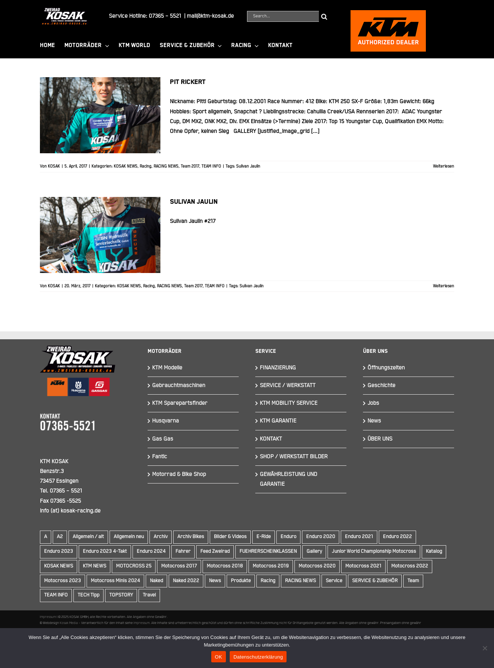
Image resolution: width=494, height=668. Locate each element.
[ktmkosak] (388, 13)
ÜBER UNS (379, 439)
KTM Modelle (167, 368)
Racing (145, 166)
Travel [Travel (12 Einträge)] (149, 595)
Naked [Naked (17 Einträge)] (156, 581)
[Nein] (484, 648)
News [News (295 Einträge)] (215, 581)
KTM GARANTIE (278, 421)
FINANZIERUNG (278, 368)
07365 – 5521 (165, 16)
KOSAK (54, 166)
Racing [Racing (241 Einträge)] (268, 581)
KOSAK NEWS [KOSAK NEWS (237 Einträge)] (58, 566)
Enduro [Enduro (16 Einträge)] (288, 537)
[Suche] (324, 16)
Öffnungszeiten (386, 368)
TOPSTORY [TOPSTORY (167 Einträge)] (121, 595)
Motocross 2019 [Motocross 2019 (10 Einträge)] (271, 566)
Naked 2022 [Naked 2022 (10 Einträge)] (186, 581)
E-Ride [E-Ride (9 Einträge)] (263, 537)
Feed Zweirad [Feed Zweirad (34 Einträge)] (215, 551)
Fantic (159, 456)
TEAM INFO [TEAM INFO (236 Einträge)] (56, 595)
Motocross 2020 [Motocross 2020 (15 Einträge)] (317, 566)
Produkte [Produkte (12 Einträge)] (241, 581)
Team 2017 (190, 166)
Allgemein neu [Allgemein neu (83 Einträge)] (129, 537)
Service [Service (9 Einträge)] (334, 581)
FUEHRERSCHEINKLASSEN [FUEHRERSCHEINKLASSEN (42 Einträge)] (268, 551)
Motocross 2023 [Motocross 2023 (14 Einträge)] (62, 581)
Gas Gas (162, 439)
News (374, 421)
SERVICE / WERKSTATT (288, 385)
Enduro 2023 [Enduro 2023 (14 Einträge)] (58, 551)
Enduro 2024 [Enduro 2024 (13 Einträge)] (151, 551)
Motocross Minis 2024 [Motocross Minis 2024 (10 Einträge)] (115, 581)
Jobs (373, 403)
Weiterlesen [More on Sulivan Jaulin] (443, 286)
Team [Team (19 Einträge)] (413, 581)
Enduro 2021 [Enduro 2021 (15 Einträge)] (359, 537)
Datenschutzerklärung (258, 657)
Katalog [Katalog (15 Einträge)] (434, 551)
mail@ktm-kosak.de (210, 16)
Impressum (48, 617)
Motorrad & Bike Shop (179, 474)
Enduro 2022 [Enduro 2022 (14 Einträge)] (397, 537)
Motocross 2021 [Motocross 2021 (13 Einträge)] (363, 566)
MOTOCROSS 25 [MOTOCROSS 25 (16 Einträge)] (133, 566)
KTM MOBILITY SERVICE (288, 403)
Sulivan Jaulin (248, 166)
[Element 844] (64, 11)
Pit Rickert (188, 82)
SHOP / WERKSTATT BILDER (294, 456)
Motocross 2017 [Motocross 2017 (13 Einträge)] (179, 566)
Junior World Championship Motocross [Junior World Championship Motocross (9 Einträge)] (374, 551)
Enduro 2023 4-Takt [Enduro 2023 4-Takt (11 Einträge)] (105, 551)
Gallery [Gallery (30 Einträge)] (314, 551)
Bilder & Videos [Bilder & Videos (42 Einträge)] (230, 537)
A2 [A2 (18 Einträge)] (60, 537)
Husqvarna (165, 421)
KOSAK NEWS (125, 166)
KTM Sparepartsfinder (179, 403)
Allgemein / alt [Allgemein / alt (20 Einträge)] (88, 537)
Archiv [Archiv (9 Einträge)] (161, 537)
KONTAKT (271, 439)
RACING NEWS (166, 166)
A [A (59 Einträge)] (45, 537)
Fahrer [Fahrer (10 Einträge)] (183, 551)
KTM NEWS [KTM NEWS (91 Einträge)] (94, 566)
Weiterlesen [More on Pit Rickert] (443, 166)
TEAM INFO (211, 166)
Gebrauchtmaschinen (178, 385)
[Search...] (283, 16)
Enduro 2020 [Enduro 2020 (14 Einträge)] (320, 537)
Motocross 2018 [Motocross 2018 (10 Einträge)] (225, 566)
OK (218, 657)
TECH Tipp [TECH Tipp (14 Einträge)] (88, 595)
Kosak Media (69, 623)
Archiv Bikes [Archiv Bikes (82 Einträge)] (190, 537)
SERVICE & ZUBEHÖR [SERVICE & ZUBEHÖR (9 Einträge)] (375, 581)
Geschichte (381, 385)
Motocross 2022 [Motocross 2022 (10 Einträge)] (409, 566)
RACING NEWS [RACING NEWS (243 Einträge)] (300, 581)
